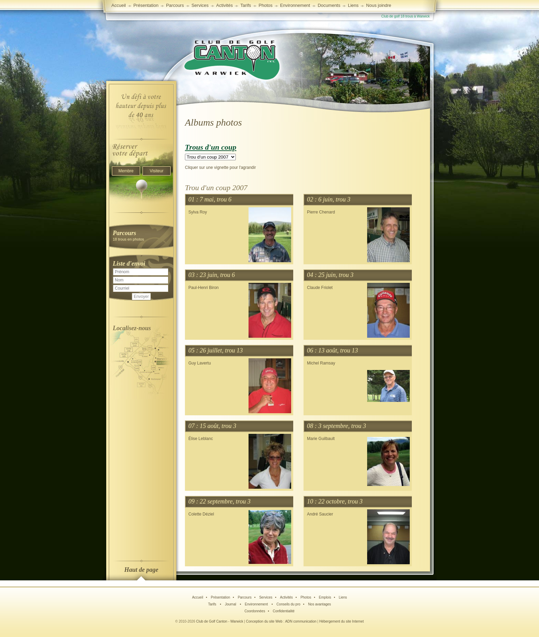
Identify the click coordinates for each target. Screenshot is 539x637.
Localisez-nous (132, 328)
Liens (353, 5)
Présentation (220, 597)
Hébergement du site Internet (341, 621)
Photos (305, 597)
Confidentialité (283, 611)
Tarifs (212, 604)
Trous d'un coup (210, 147)
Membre (125, 171)
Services (200, 5)
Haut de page (141, 569)
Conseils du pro (288, 604)
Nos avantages (319, 604)
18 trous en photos (141, 235)
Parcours (245, 597)
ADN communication (300, 621)
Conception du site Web (264, 621)
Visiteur (157, 171)
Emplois (325, 597)
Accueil (118, 5)
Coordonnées (254, 611)
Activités (286, 597)
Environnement (295, 5)
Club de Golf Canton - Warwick (219, 621)
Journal (231, 604)
